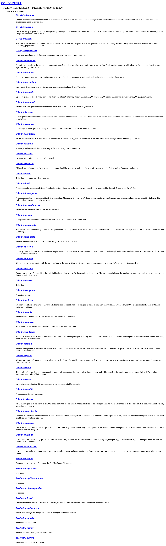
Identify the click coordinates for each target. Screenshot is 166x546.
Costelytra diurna (24, 27)
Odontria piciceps (24, 300)
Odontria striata (23, 367)
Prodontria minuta (25, 518)
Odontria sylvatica (24, 399)
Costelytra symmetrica (26, 50)
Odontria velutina (24, 434)
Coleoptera (11, 3)
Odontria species (24, 355)
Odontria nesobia (24, 246)
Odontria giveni (23, 173)
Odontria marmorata (26, 225)
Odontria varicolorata (26, 411)
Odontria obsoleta (24, 280)
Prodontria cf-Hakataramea (29, 478)
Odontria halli (23, 183)
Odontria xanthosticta (26, 446)
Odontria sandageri (25, 332)
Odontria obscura (24, 268)
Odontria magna (24, 215)
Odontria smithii (24, 343)
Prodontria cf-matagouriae (29, 488)
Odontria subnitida (25, 389)
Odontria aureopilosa (26, 82)
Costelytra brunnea (25, 15)
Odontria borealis (24, 112)
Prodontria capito (24, 458)
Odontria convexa (24, 143)
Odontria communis (25, 133)
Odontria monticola (25, 237)
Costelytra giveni (24, 38)
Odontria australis (25, 92)
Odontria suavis (23, 379)
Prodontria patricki (25, 537)
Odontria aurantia (25, 72)
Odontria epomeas (24, 163)
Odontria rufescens (25, 322)
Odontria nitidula (24, 258)
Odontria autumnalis (26, 102)
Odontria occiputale (25, 290)
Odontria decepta (24, 153)
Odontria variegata (25, 423)
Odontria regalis (24, 312)
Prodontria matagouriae (27, 508)
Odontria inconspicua (26, 193)
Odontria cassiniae (25, 124)
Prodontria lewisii (24, 498)
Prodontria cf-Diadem (26, 468)
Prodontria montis (24, 528)
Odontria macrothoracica (28, 205)
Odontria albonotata (25, 60)
